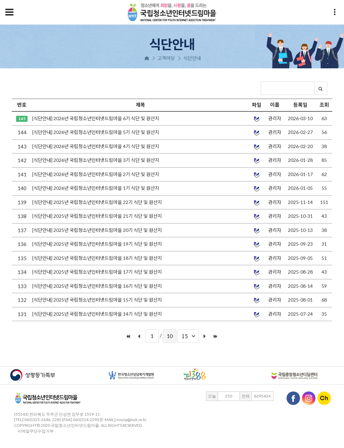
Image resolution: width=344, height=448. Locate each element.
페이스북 (293, 398)
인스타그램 (308, 398)
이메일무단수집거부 (34, 431)
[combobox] (188, 336)
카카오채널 (324, 398)
